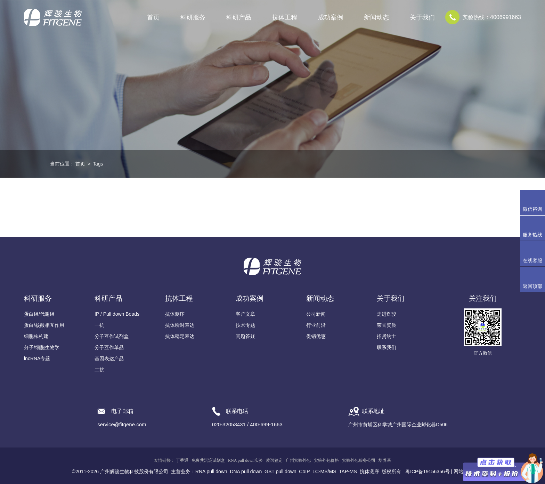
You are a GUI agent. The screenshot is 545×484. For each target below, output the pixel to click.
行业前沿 (316, 325)
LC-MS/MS (324, 471)
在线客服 (532, 260)
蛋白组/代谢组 (39, 314)
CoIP (304, 471)
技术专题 (245, 325)
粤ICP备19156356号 (427, 471)
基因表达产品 (109, 358)
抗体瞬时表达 (179, 325)
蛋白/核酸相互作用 (44, 325)
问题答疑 (245, 336)
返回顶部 (532, 286)
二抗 (99, 369)
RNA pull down (211, 471)
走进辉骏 (386, 314)
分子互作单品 (109, 347)
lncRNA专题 (37, 358)
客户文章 (245, 314)
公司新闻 (316, 314)
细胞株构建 (36, 336)
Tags (98, 164)
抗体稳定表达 (179, 336)
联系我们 (386, 347)
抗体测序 (175, 314)
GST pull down (280, 471)
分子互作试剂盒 (112, 336)
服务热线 (534, 228)
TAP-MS (348, 471)
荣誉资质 (386, 325)
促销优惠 (316, 336)
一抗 (99, 325)
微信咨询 (532, 209)
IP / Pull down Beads (117, 314)
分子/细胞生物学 (41, 347)
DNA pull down (246, 471)
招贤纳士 (386, 336)
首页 (153, 17)
